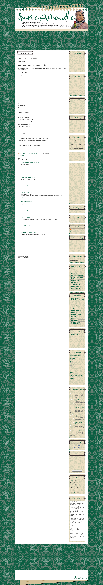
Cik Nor (22, 185)
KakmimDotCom (74, 312)
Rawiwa (71, 361)
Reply (22, 166)
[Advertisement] (51, 41)
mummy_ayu (23, 225)
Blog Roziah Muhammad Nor (77, 275)
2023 (72, 485)
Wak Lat (22, 170)
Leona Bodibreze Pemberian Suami (80, 415)
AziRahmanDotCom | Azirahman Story (77, 323)
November (74, 489)
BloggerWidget (82, 383)
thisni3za (72, 381)
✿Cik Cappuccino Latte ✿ (75, 355)
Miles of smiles (74, 282)
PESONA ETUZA (74, 298)
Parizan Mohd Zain (77, 445)
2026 (72, 480)
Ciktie (22, 217)
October (74, 490)
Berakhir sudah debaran (75, 271)
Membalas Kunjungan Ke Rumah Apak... (80, 423)
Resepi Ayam (23, 155)
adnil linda (72, 378)
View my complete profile (75, 231)
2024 (72, 484)
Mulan (72, 318)
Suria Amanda (74, 229)
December (74, 487)
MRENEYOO (23, 201)
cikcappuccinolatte (75, 334)
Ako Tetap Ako (74, 316)
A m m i (73, 270)
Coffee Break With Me (76, 320)
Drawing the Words (75, 280)
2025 (72, 482)
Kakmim (22, 210)
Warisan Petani (24, 177)
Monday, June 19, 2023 (31, 225)
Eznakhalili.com (74, 273)
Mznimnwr (72, 372)
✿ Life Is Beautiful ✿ (75, 288)
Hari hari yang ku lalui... (76, 314)
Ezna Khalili (23, 232)
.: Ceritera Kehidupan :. (76, 284)
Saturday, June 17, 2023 (34, 162)
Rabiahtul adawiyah (25, 162)
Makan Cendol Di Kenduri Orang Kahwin (80, 408)
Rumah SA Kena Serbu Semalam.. (80, 400)
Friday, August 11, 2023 (31, 232)
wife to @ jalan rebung (76, 286)
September (74, 492)
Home (17, 29)
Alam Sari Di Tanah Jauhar (77, 310)
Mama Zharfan (73, 358)
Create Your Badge (77, 447)
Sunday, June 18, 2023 (29, 185)
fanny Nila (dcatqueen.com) (76, 375)
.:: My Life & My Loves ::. (76, 308)
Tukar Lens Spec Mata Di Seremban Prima (80, 430)
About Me (21, 29)
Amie (22, 192)
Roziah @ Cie (73, 364)
